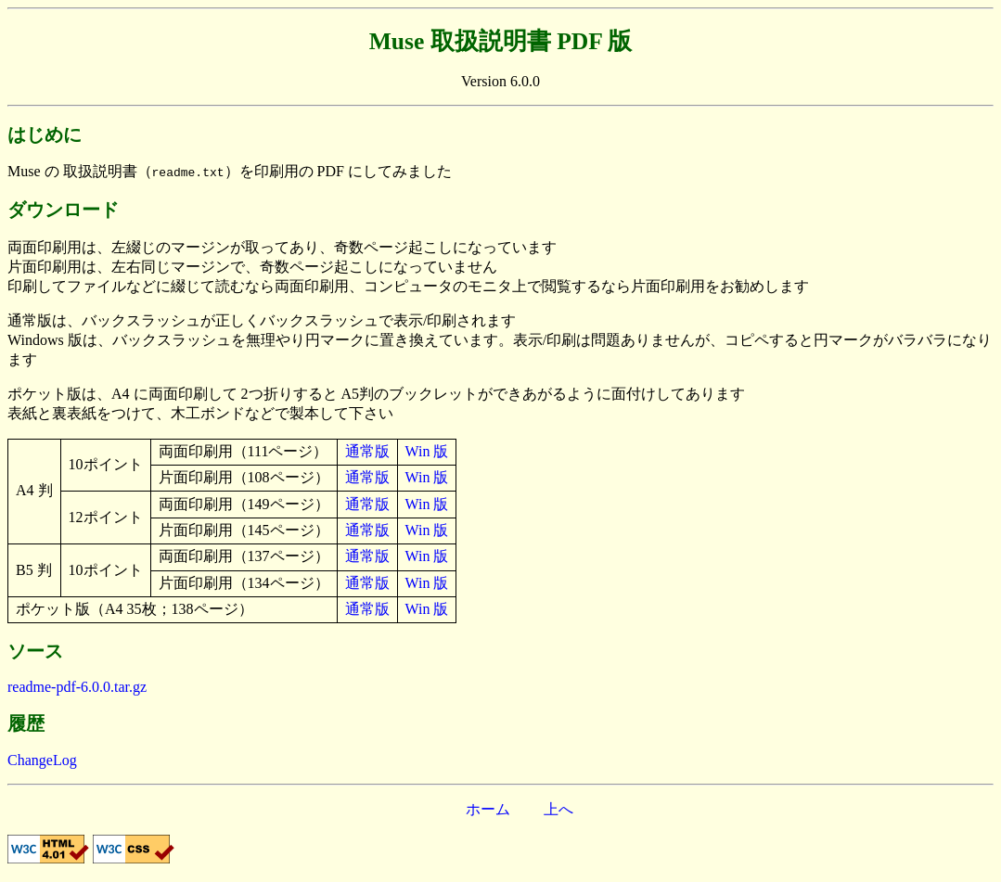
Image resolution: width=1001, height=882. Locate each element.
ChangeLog (42, 760)
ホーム (488, 809)
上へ (558, 809)
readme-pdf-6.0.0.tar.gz (77, 687)
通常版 (367, 451)
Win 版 (427, 451)
